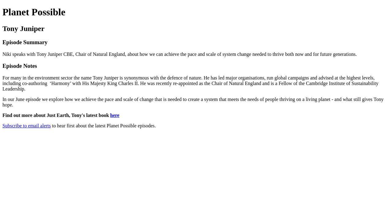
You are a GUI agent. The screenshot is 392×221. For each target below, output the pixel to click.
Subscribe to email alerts (26, 125)
